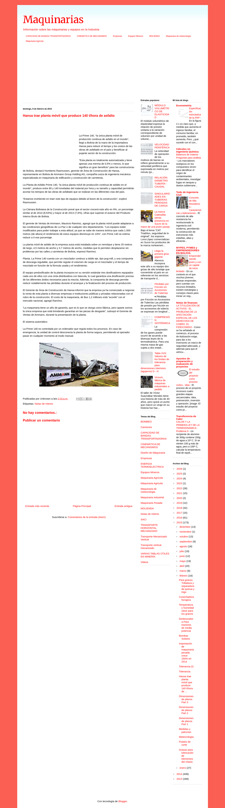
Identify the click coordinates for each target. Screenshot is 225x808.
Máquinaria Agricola (34, 41)
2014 (180, 774)
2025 (180, 473)
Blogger (122, 801)
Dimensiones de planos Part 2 (186, 710)
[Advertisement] (112, 72)
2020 (180, 498)
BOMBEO (146, 421)
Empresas (117, 36)
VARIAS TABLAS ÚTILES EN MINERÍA (155, 555)
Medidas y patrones (185, 730)
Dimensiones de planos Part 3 (186, 699)
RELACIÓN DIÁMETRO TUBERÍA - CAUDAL (161, 182)
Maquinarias (53, 19)
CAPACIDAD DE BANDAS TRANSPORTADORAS (48, 36)
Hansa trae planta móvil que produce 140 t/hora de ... (186, 684)
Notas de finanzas (187, 302)
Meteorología (186, 736)
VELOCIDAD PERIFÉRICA (162, 146)
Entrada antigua (123, 506)
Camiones (146, 427)
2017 (180, 512)
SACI (144, 519)
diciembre (185, 526)
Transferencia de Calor (186, 417)
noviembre (186, 531)
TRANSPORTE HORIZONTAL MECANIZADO (149, 528)
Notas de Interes (44, 403)
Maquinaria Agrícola (152, 477)
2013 (180, 778)
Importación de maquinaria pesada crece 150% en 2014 (186, 652)
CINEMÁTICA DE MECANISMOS (92, 36)
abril (182, 565)
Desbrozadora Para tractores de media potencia (186, 624)
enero (183, 767)
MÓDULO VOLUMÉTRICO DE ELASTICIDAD (162, 111)
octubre (184, 536)
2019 (180, 502)
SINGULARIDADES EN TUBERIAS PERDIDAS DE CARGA (162, 199)
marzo (183, 570)
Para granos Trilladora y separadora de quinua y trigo (187, 586)
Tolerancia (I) (186, 666)
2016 (180, 517)
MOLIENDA (154, 36)
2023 (180, 483)
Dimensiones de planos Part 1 (186, 721)
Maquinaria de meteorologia (178, 36)
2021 (180, 493)
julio (182, 551)
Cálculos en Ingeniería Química (187, 150)
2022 (180, 488)
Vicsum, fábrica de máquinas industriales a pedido (162, 383)
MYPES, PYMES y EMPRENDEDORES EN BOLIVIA (187, 250)
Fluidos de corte (185, 743)
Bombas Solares (184, 637)
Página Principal (82, 506)
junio (183, 556)
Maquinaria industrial (152, 497)
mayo (183, 561)
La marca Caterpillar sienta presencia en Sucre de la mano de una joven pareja (155, 219)
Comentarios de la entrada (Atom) (87, 517)
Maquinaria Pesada (151, 502)
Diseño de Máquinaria (153, 452)
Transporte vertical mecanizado (151, 546)
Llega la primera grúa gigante (162, 253)
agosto (184, 546)
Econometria (183, 105)
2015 (180, 522)
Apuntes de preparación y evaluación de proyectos (184, 362)
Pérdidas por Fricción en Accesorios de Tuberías (162, 288)
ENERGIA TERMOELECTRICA (152, 465)
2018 (180, 507)
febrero (184, 575)
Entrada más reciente (37, 506)
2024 (180, 478)
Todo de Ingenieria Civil (187, 193)
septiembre (186, 541)
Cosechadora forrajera (186, 598)
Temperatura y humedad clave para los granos (186, 609)
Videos (144, 562)
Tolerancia (184, 671)
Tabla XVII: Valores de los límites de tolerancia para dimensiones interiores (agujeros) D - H (155, 362)
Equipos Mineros (135, 36)
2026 (180, 468)
